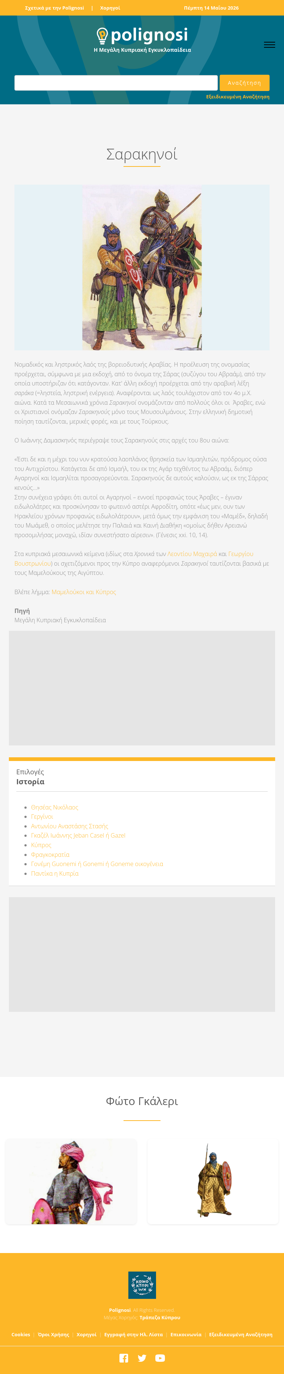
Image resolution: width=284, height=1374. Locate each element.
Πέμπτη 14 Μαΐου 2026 (211, 7)
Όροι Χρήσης (53, 1334)
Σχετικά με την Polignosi (54, 7)
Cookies (20, 1334)
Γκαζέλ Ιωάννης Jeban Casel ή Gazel (78, 835)
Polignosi (120, 1310)
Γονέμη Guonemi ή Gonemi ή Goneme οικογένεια (97, 864)
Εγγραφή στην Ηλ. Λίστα (133, 1334)
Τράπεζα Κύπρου (159, 1317)
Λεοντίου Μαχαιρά (192, 554)
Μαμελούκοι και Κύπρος (84, 592)
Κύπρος (41, 845)
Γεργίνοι (42, 816)
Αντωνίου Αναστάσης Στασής (69, 826)
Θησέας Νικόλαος (54, 807)
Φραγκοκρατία (50, 855)
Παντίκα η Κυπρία (54, 873)
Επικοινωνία (186, 1334)
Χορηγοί (110, 7)
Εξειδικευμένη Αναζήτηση (238, 96)
